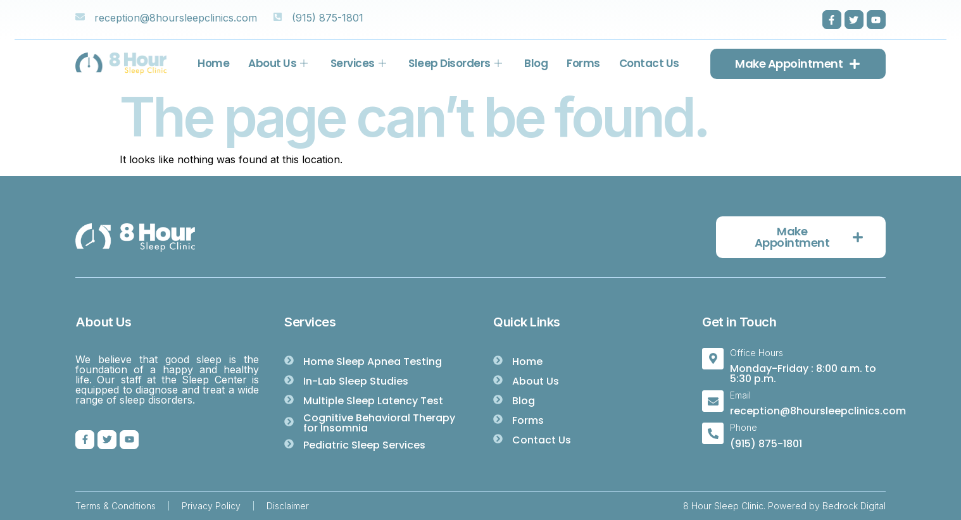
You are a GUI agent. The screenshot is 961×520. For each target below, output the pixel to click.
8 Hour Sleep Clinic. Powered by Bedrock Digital (784, 505)
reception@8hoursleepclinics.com (818, 411)
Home (213, 63)
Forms (583, 63)
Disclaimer (288, 505)
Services (358, 63)
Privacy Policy (211, 505)
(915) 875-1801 (766, 443)
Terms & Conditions (115, 505)
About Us (278, 63)
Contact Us (649, 63)
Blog (536, 63)
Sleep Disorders (454, 63)
